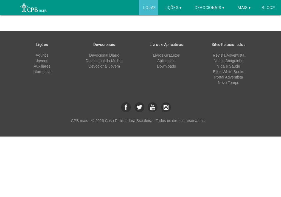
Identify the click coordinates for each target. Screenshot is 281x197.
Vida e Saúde (228, 66)
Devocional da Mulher (104, 61)
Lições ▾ (173, 7)
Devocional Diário (104, 55)
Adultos (42, 55)
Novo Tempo (228, 82)
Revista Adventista (228, 55)
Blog (268, 7)
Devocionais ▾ (209, 7)
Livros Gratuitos (166, 55)
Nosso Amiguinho (228, 61)
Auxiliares (42, 66)
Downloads (166, 66)
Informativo (42, 71)
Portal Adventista (228, 77)
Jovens (42, 61)
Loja (150, 7)
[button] (126, 107)
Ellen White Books (228, 71)
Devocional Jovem (104, 66)
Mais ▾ (244, 7)
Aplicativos (166, 61)
